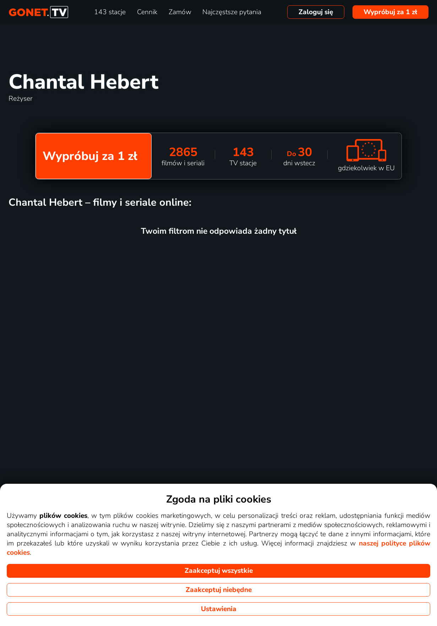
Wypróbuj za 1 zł (390, 12)
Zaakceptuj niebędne (219, 589)
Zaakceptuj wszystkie (219, 570)
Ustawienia (218, 609)
